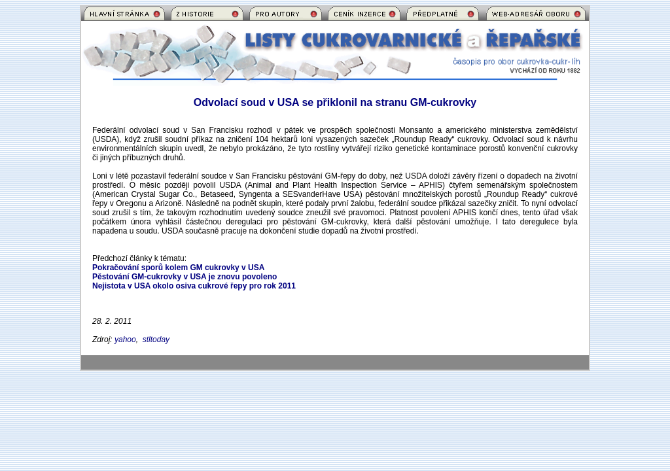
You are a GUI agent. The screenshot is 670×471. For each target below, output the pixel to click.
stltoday (156, 339)
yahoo (125, 339)
